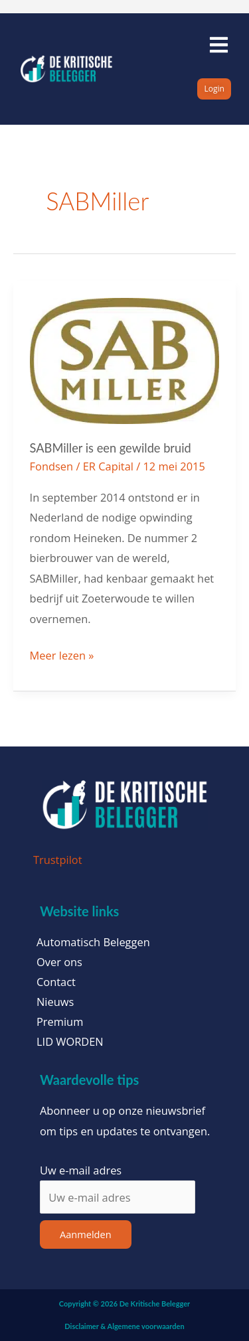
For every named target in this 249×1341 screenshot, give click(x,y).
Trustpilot (57, 859)
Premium (60, 1021)
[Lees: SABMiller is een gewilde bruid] (125, 359)
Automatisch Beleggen (93, 942)
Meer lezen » (62, 654)
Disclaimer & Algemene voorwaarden (124, 1326)
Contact (56, 982)
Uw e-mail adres (81, 1170)
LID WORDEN (70, 1041)
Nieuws (55, 1002)
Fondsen (52, 466)
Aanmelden (86, 1234)
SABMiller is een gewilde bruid (110, 448)
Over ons (59, 962)
